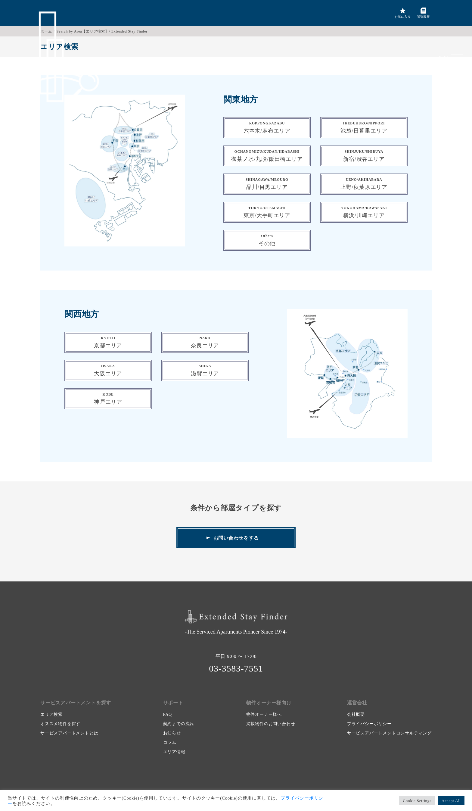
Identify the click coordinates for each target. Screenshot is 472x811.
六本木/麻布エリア (267, 127)
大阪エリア (108, 370)
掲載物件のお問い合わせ (270, 724)
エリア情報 (174, 752)
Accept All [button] (451, 800)
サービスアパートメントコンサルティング (389, 733)
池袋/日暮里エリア (363, 127)
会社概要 (356, 714)
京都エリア (108, 342)
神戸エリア (108, 399)
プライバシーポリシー (369, 724)
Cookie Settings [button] (417, 800)
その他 (267, 240)
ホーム (46, 31)
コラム (169, 742)
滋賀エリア (205, 370)
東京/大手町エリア (267, 212)
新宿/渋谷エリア (363, 156)
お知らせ (172, 733)
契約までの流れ (178, 724)
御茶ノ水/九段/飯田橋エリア (267, 156)
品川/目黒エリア (267, 184)
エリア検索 (51, 714)
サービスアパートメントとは (69, 733)
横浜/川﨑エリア (364, 212)
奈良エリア (205, 342)
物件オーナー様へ (264, 714)
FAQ (167, 714)
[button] (457, 14)
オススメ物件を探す (60, 724)
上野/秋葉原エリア (363, 184)
